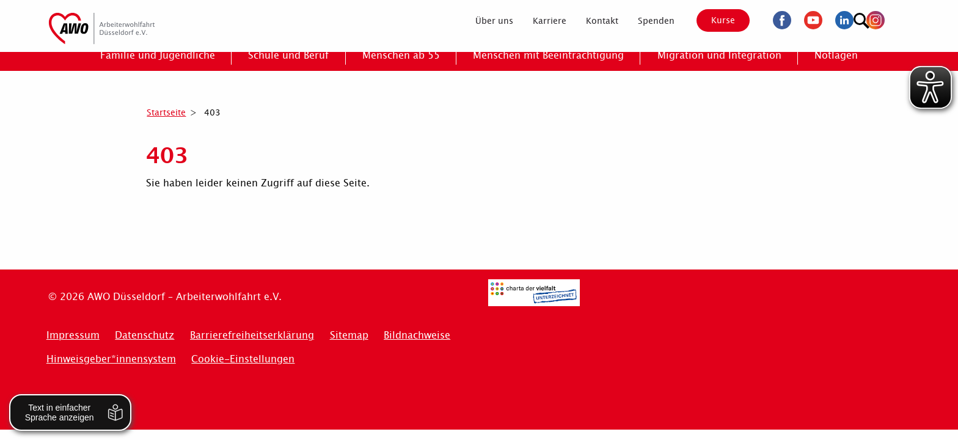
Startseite (166, 112)
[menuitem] (483, 21)
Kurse (713, 20)
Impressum (73, 335)
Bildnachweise (417, 335)
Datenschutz (144, 335)
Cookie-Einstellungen (242, 359)
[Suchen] (897, 19)
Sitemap (349, 335)
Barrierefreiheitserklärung (252, 335)
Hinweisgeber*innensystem (111, 359)
